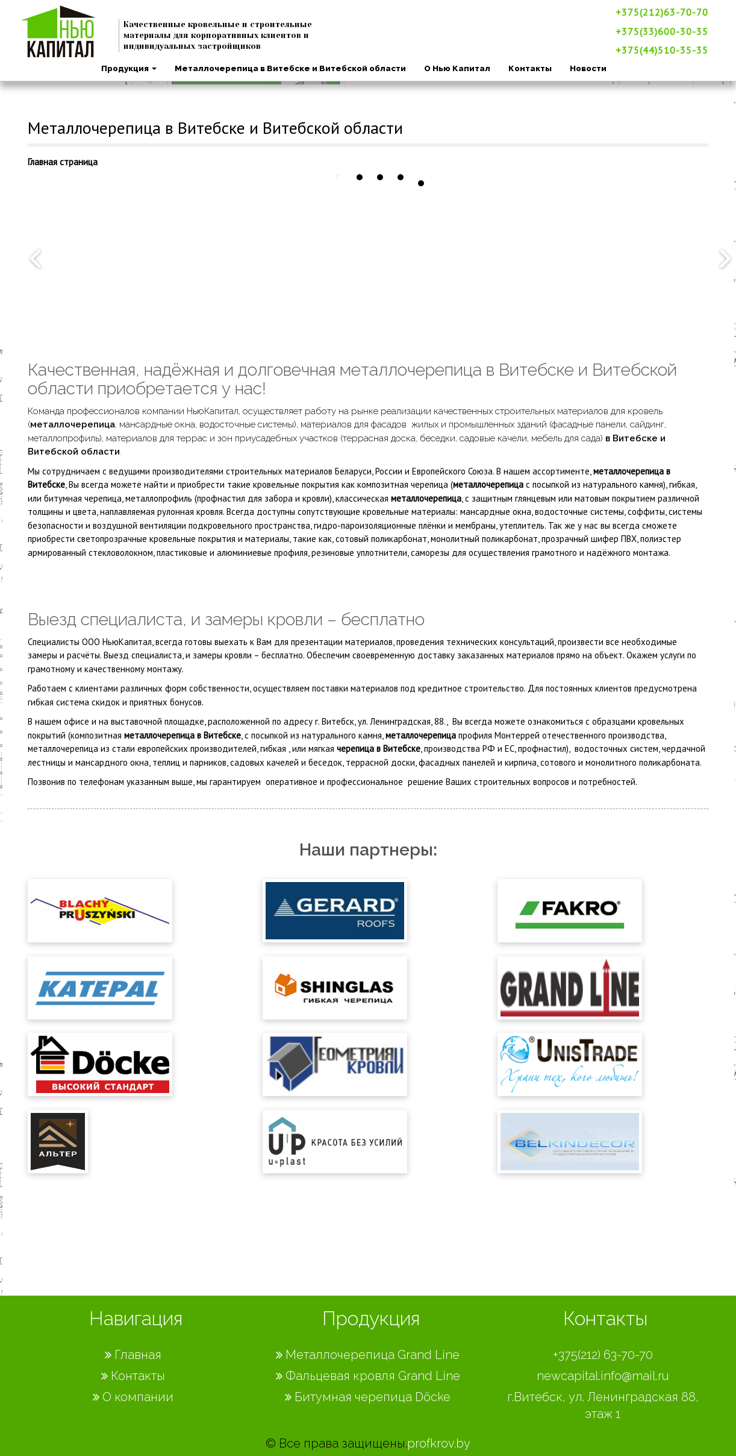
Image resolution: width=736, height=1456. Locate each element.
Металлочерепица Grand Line (368, 1354)
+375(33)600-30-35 (661, 31)
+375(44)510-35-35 (661, 50)
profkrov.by (438, 1443)
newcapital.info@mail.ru (603, 1376)
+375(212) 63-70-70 (603, 1354)
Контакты (529, 68)
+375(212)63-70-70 (661, 12)
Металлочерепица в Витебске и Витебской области (289, 68)
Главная (133, 1354)
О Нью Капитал (456, 68)
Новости (587, 68)
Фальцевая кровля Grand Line (368, 1376)
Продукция (128, 68)
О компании (133, 1397)
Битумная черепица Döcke (368, 1397)
